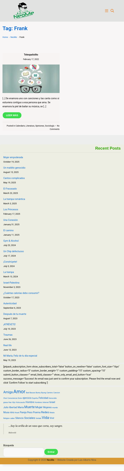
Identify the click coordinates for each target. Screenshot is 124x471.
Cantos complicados (14, 178)
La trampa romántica (14, 199)
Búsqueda (8, 445)
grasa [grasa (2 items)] (5, 402)
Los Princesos (10, 209)
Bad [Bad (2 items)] (27, 393)
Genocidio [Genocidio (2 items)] (53, 398)
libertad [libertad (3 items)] (13, 407)
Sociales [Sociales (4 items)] (29, 418)
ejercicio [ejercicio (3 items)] (27, 398)
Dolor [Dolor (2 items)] (20, 398)
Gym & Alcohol (11, 240)
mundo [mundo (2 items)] (55, 407)
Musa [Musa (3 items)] (6, 412)
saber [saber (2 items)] (12, 418)
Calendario (20, 126)
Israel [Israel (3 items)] (52, 402)
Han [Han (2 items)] (10, 402)
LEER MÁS (12, 115)
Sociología (49, 126)
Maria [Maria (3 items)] (21, 407)
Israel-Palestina (11, 282)
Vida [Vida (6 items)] (45, 418)
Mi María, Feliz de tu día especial (20, 355)
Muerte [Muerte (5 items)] (29, 407)
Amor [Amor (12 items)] (19, 391)
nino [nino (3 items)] (12, 412)
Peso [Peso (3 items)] (29, 412)
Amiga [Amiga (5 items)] (8, 392)
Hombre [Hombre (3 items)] (30, 402)
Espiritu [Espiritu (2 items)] (35, 398)
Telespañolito (31, 54)
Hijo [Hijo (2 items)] (13, 402)
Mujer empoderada (13, 157)
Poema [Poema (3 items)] (36, 412)
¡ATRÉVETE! (9, 324)
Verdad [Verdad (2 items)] (38, 418)
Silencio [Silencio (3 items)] (19, 418)
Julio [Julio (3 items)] (6, 407)
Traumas (8, 334)
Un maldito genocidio (14, 167)
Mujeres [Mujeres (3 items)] (47, 407)
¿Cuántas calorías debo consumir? (21, 293)
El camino (8, 230)
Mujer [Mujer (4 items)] (39, 407)
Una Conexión (10, 220)
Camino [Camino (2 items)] (50, 393)
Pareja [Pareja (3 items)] (23, 412)
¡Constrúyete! (10, 261)
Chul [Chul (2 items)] (5, 398)
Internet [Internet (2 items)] (46, 402)
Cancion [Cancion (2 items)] (56, 393)
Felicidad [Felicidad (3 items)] (43, 398)
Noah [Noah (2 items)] (17, 413)
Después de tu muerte (14, 314)
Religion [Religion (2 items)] (6, 418)
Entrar (51, 452)
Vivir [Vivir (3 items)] (52, 418)
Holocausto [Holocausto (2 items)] (20, 402)
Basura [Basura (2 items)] (32, 393)
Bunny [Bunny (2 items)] (38, 393)
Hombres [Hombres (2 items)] (38, 402)
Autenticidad (10, 303)
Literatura (30, 126)
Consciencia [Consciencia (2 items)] (12, 398)
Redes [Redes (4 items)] (45, 412)
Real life (7, 345)
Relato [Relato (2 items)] (52, 413)
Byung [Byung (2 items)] (43, 393)
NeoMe (50, 460)
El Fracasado (10, 188)
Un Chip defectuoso (13, 251)
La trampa (8, 272)
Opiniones (39, 126)
